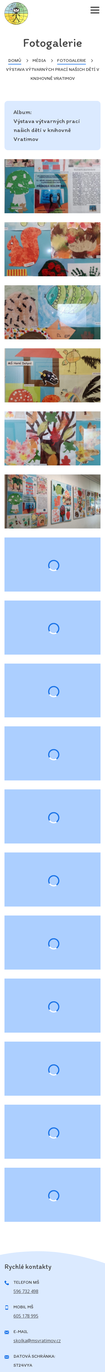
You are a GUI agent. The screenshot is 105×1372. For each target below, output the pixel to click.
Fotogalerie (71, 60)
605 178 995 (25, 1316)
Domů (14, 60)
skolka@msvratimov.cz (37, 1341)
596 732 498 (25, 1291)
